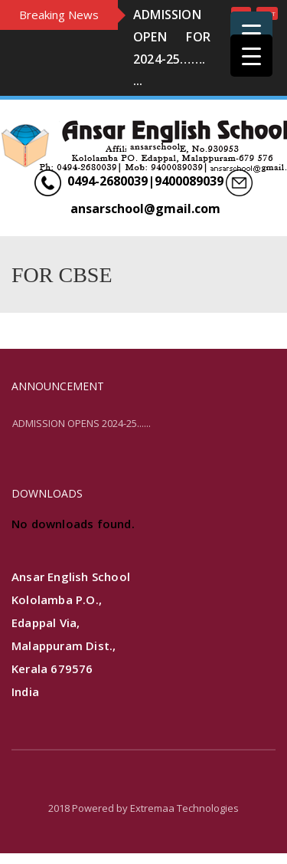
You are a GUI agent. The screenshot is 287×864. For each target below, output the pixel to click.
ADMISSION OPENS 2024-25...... (81, 423)
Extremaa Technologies (184, 808)
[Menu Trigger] (251, 32)
